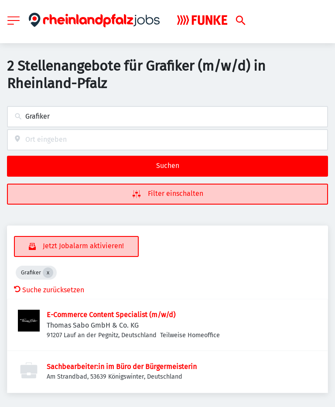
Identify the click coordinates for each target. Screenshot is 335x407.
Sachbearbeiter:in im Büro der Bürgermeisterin (122, 367)
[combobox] (167, 116)
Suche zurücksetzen (49, 290)
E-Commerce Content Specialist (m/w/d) (111, 315)
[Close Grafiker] (48, 272)
